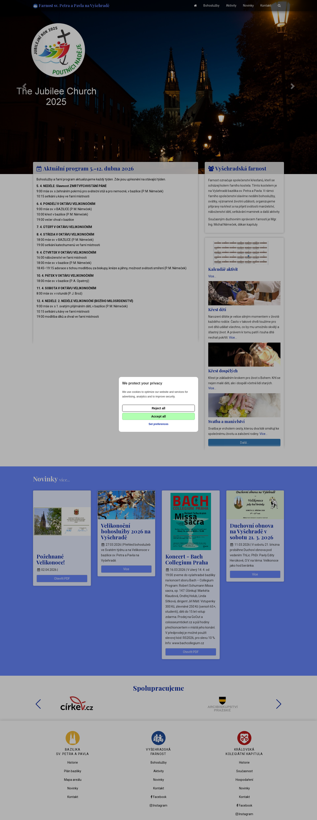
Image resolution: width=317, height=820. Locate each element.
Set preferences (158, 424)
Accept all (158, 416)
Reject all (158, 408)
